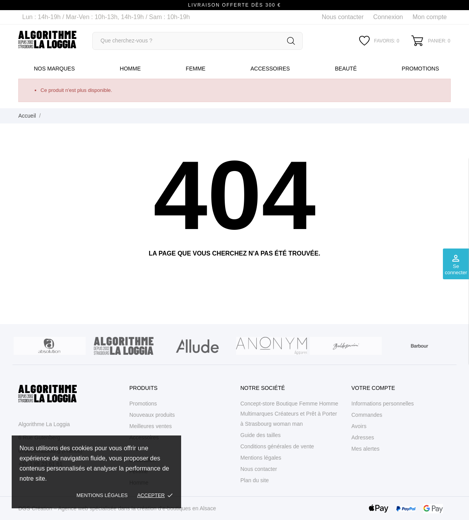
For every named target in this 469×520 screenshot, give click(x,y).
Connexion (388, 17)
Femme (196, 68)
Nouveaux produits (152, 415)
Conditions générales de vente (277, 446)
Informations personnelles (382, 403)
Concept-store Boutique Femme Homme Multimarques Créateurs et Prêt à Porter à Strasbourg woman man (289, 413)
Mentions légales (101, 495)
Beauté (346, 68)
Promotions (420, 68)
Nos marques (54, 68)
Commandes (366, 415)
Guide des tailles (260, 435)
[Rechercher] (197, 41)
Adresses (362, 437)
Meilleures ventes (150, 426)
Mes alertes (365, 449)
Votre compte (373, 388)
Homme (130, 68)
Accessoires (270, 68)
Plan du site (254, 480)
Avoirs (359, 426)
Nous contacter (343, 17)
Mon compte (430, 17)
